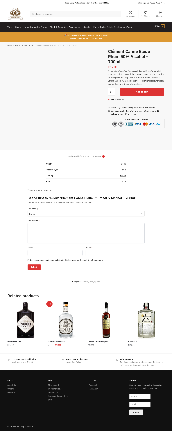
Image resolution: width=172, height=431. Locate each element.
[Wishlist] (116, 98)
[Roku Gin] (146, 319)
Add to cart (142, 90)
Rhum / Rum (27, 43)
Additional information (78, 154)
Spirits (17, 43)
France (123, 174)
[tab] (78, 152)
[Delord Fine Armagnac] (106, 319)
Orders (10, 387)
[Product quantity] (111, 90)
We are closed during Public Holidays (86, 36)
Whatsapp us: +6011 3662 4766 (151, 3)
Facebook (93, 383)
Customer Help (55, 387)
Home (9, 43)
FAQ (50, 398)
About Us (11, 383)
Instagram (93, 387)
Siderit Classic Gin (56, 340)
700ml (123, 179)
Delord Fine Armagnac (98, 340)
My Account (131, 14)
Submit (136, 411)
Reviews (97, 154)
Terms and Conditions (58, 394)
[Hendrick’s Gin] (25, 319)
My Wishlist (146, 14)
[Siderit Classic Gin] (66, 319)
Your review (34, 219)
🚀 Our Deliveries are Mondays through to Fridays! (86, 34)
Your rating (33, 206)
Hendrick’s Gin (14, 340)
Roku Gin (132, 340)
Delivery (11, 390)
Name (31, 246)
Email (89, 246)
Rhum (123, 168)
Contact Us (53, 390)
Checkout (160, 14)
